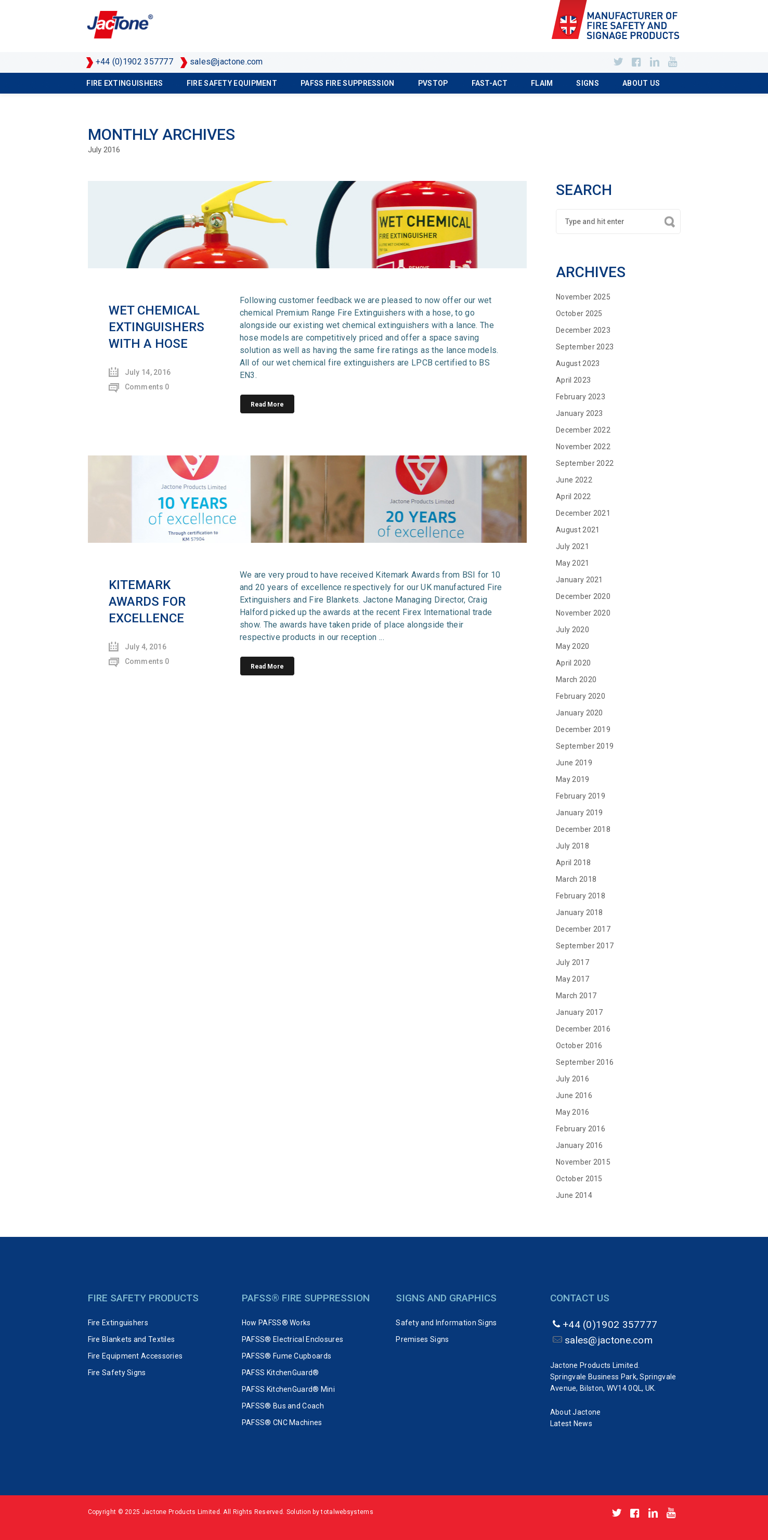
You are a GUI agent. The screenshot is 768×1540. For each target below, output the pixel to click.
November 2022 (583, 446)
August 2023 (578, 363)
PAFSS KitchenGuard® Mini (288, 1389)
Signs (587, 83)
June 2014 (574, 1195)
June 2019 (574, 763)
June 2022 (574, 480)
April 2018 (573, 862)
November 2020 (583, 613)
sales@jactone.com (226, 62)
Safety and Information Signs (446, 1323)
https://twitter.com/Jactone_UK (618, 62)
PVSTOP (433, 83)
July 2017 (572, 962)
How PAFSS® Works (276, 1323)
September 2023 (585, 347)
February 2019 (580, 796)
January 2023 (579, 413)
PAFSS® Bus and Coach (283, 1406)
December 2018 (583, 829)
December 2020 (583, 596)
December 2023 (583, 330)
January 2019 (579, 812)
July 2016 (572, 1079)
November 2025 (583, 297)
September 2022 (585, 463)
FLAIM (542, 83)
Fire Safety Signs (117, 1372)
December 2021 (583, 513)
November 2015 (583, 1162)
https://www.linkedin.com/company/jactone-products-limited (654, 62)
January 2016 (579, 1145)
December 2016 (583, 1029)
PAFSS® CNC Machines (282, 1422)
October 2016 (579, 1045)
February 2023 (580, 397)
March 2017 (576, 995)
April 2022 (573, 496)
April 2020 (573, 663)
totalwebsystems (347, 1512)
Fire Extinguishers (124, 83)
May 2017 (572, 979)
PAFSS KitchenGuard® (280, 1372)
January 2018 (579, 912)
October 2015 (579, 1178)
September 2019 (585, 746)
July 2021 (572, 546)
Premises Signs (422, 1339)
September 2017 (585, 946)
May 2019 (572, 779)
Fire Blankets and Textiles (131, 1339)
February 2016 (580, 1129)
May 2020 (572, 646)
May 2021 (572, 563)
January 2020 (579, 713)
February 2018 (580, 896)
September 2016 (585, 1062)
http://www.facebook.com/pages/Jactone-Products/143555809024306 (636, 62)
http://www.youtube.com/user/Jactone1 (672, 62)
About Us (641, 83)
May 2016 (572, 1112)
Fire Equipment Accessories (135, 1356)
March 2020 (576, 679)
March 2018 (576, 879)
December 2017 (583, 929)
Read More (267, 404)
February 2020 (580, 696)
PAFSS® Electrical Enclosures (292, 1339)
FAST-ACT (489, 83)
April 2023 (573, 380)
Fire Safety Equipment (232, 83)
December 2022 (583, 430)
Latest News (571, 1423)
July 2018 (572, 846)
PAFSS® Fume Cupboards (286, 1356)
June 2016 (574, 1095)
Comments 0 (147, 387)
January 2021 (579, 580)
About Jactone (575, 1412)
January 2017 (579, 1012)
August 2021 (578, 530)
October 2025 (579, 313)
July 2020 (572, 629)
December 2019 (583, 729)
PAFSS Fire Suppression (348, 83)
